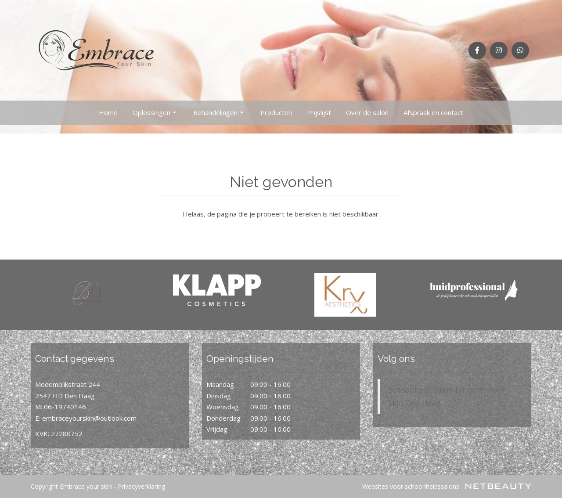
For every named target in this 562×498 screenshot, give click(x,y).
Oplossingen (155, 113)
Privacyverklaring (141, 486)
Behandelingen (219, 113)
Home (108, 112)
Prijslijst (319, 112)
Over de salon (367, 112)
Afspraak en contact (433, 112)
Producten (276, 112)
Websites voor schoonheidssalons (446, 486)
